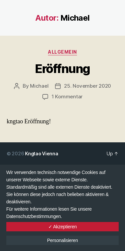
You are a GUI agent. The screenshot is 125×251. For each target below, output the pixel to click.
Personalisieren (62, 240)
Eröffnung (62, 68)
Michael (39, 86)
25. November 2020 (87, 86)
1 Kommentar (67, 96)
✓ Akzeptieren (62, 226)
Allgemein (62, 52)
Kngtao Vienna (41, 153)
